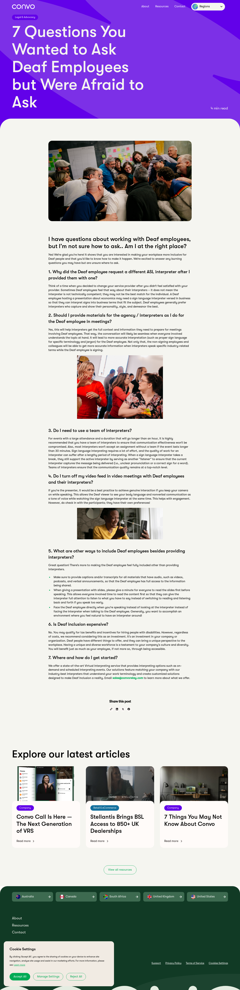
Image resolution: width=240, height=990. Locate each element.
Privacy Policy (173, 963)
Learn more (19, 965)
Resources (162, 6)
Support (156, 963)
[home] (23, 6)
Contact (179, 6)
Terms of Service (195, 963)
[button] (208, 6)
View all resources (120, 869)
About (145, 6)
